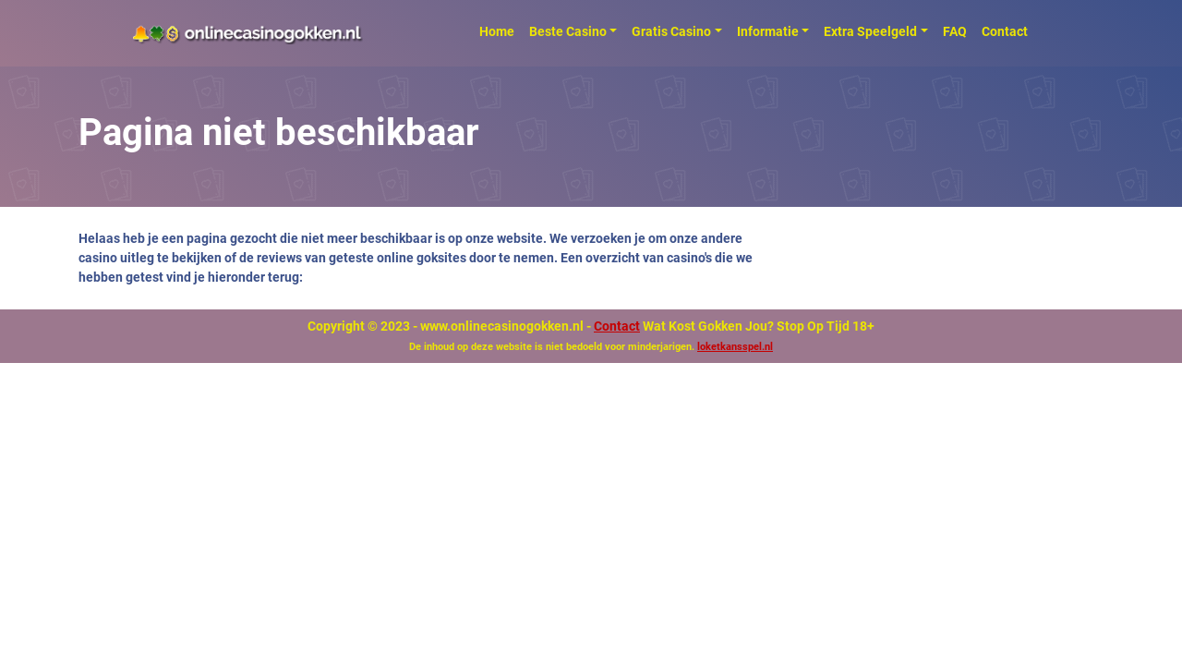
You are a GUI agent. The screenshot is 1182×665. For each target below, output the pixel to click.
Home (496, 31)
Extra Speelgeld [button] (870, 31)
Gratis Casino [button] (671, 31)
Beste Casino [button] (568, 31)
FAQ (955, 31)
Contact (1005, 31)
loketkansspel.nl (735, 347)
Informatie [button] (768, 31)
